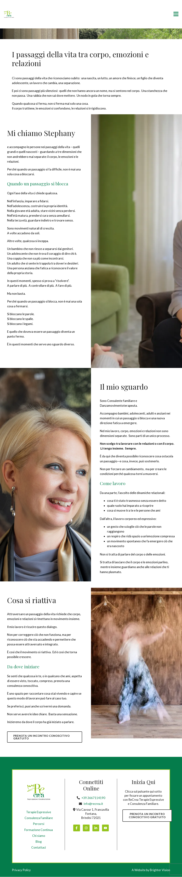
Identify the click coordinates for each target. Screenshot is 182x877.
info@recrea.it (93, 804)
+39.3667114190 (93, 798)
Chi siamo (38, 836)
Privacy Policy (21, 870)
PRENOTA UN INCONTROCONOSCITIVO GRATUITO (147, 816)
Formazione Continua (38, 830)
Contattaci (38, 847)
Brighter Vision (160, 870)
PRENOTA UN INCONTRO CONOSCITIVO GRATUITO (42, 737)
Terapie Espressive (38, 812)
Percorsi (38, 824)
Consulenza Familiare (39, 818)
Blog (39, 842)
